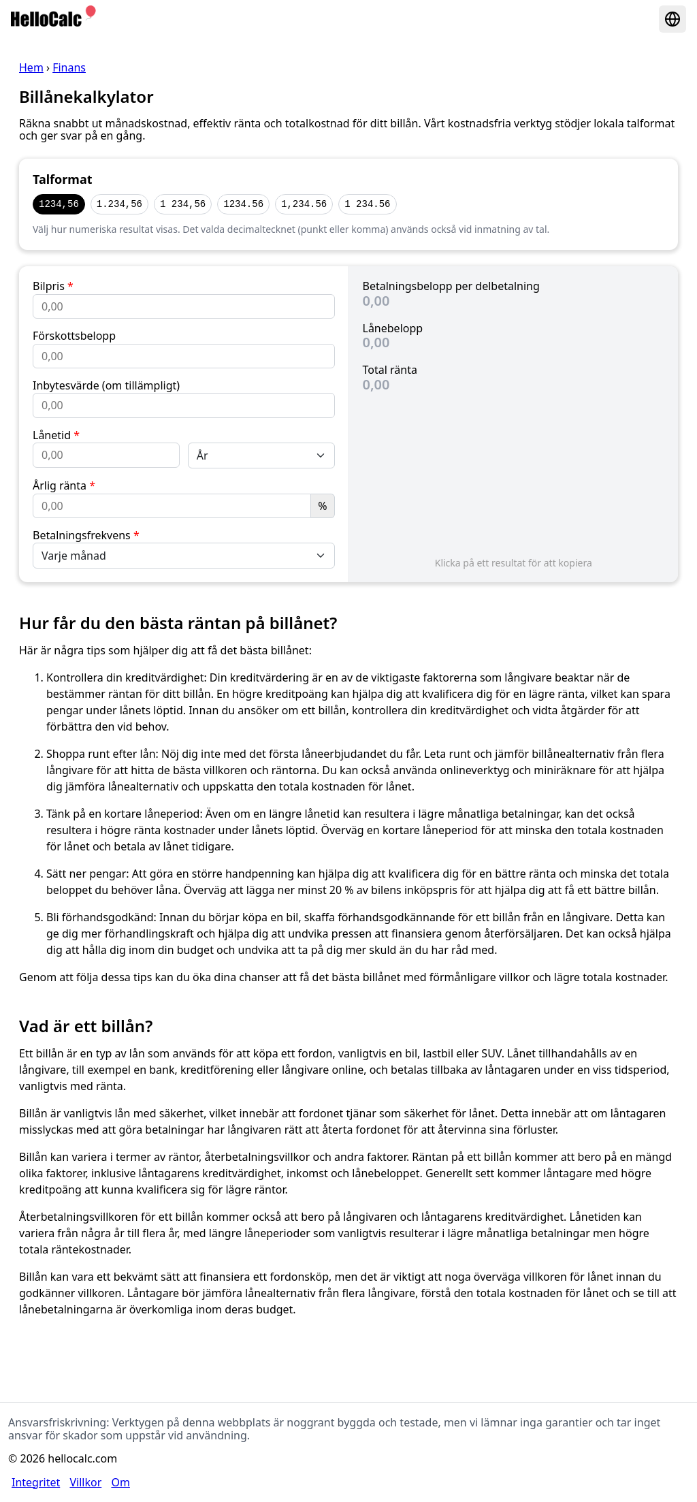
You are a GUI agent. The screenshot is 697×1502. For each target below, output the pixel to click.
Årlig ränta (64, 485)
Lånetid (56, 435)
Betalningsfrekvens (86, 535)
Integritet (36, 1482)
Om (120, 1482)
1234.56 (243, 203)
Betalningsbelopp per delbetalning (451, 286)
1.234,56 (119, 203)
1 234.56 (367, 203)
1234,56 (59, 203)
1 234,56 (183, 203)
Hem (31, 67)
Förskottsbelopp (74, 336)
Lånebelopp (393, 328)
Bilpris (53, 286)
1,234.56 (304, 203)
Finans (69, 67)
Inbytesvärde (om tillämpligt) (106, 385)
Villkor (85, 1482)
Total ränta (390, 370)
